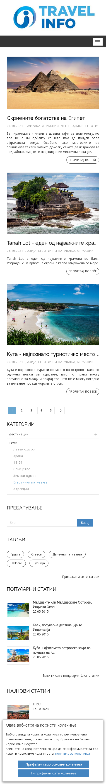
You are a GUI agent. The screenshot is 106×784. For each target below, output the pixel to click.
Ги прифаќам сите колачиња (54, 764)
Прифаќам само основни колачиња (53, 755)
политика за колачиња (72, 745)
